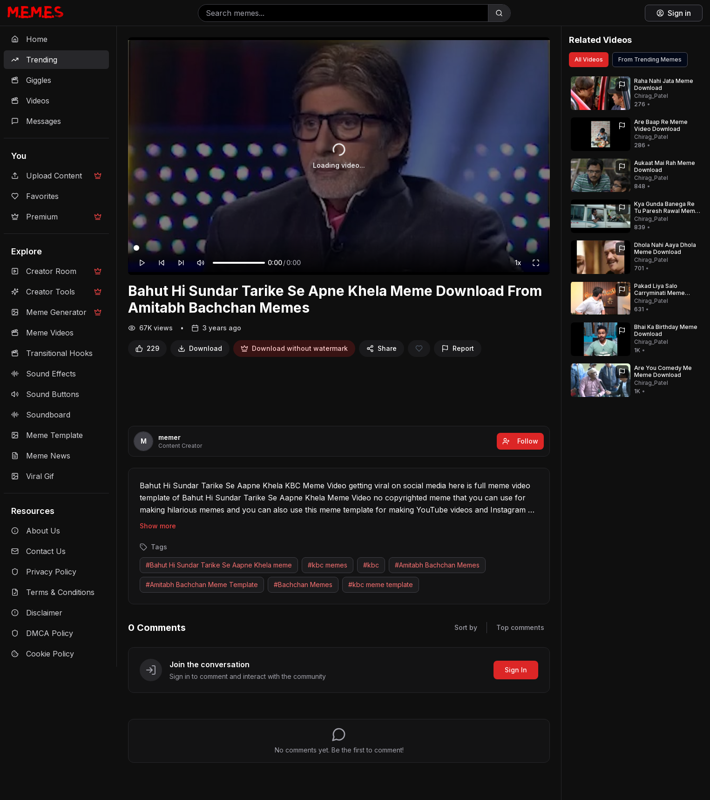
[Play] (142, 262)
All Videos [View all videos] (589, 59)
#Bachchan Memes (303, 584)
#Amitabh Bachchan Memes (437, 565)
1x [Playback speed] (518, 263)
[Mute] (200, 262)
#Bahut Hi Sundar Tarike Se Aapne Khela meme (219, 565)
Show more (158, 526)
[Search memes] (343, 13)
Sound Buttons (45, 394)
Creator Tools (56, 291)
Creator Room (56, 271)
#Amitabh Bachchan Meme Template (202, 584)
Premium (56, 216)
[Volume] (239, 263)
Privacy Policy (43, 571)
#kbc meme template (380, 584)
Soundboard (40, 414)
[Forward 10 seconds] (181, 262)
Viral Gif (32, 476)
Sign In (516, 670)
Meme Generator (56, 312)
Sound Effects (43, 373)
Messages (36, 121)
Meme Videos (42, 332)
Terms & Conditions (53, 592)
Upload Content (56, 175)
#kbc (371, 565)
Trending (34, 59)
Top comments (520, 627)
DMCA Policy (42, 633)
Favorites (35, 196)
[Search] (499, 13)
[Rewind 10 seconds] (161, 262)
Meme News (40, 455)
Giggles (31, 80)
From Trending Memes (650, 59)
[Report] (457, 348)
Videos (30, 100)
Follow (520, 441)
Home (29, 39)
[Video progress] (339, 248)
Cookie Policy (42, 653)
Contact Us (38, 551)
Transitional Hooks (52, 353)
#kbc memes (327, 565)
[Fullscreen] (535, 262)
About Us (35, 530)
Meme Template (47, 435)
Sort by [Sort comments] (465, 627)
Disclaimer (36, 612)
